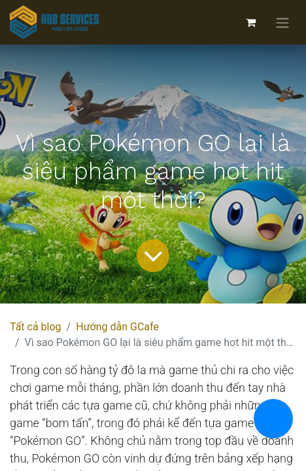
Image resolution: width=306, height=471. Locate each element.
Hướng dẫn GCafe (117, 327)
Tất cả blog (35, 327)
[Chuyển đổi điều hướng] (282, 23)
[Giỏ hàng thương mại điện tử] (250, 22)
